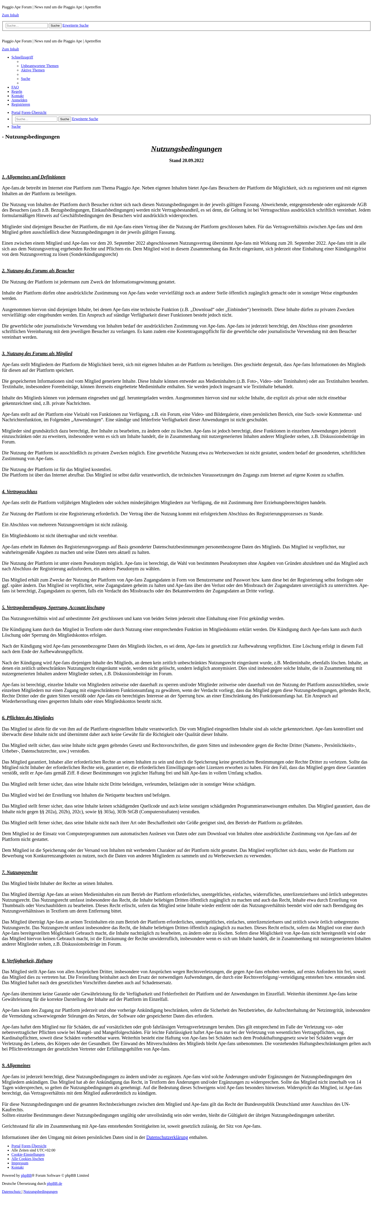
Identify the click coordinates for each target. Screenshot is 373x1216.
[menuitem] (40, 66)
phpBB (26, 1175)
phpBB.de (54, 1183)
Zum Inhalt (10, 15)
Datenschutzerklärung (167, 1137)
